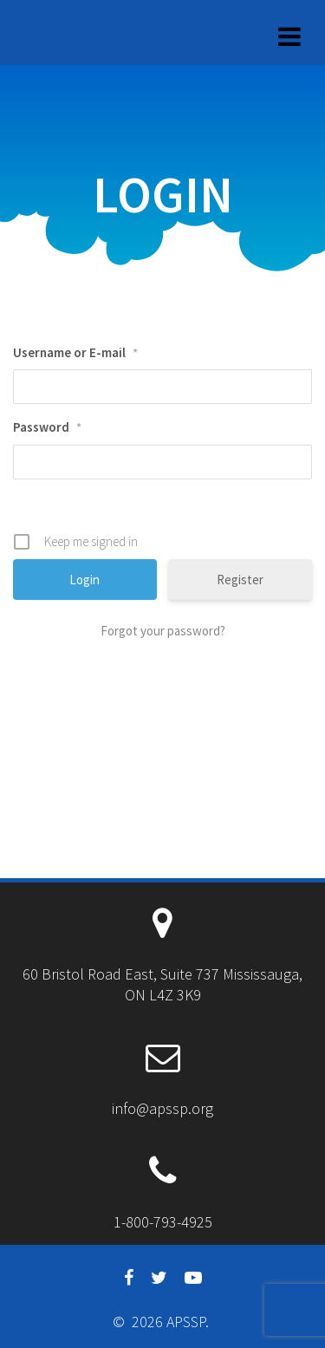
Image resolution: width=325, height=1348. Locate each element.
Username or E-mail (75, 352)
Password (47, 427)
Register (240, 579)
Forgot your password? (163, 630)
